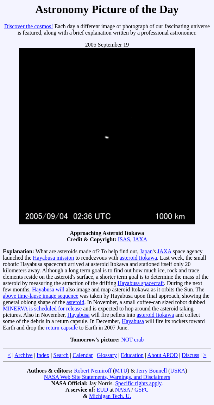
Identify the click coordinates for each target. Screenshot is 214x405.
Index (43, 355)
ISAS (124, 239)
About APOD (162, 355)
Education (132, 355)
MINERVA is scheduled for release (42, 309)
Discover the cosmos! (28, 26)
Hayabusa (78, 315)
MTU (121, 371)
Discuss (190, 355)
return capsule (62, 328)
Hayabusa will (48, 289)
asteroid (75, 302)
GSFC (141, 390)
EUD (102, 390)
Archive (23, 355)
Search (61, 355)
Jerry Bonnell (152, 371)
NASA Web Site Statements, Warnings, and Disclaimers (107, 377)
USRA (177, 371)
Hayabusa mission (53, 258)
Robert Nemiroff (93, 371)
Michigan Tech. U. (110, 396)
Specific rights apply (138, 383)
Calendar (83, 355)
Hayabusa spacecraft (141, 283)
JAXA (140, 239)
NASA (122, 390)
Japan (146, 251)
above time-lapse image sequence (40, 296)
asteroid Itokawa (138, 258)
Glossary (107, 355)
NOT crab (132, 340)
